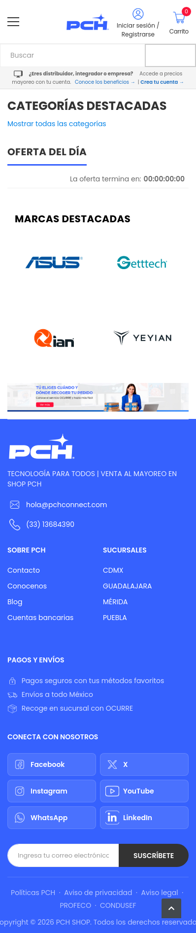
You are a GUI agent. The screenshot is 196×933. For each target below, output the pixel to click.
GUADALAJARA (127, 586)
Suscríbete (153, 856)
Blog (14, 602)
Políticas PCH (33, 893)
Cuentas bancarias (40, 617)
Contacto (23, 570)
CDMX (113, 570)
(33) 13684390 (50, 524)
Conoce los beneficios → (105, 82)
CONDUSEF (118, 905)
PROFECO (75, 905)
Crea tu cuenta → (162, 82)
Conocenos (27, 586)
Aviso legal (159, 893)
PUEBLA (115, 617)
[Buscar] (170, 55)
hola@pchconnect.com (66, 505)
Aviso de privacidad (98, 893)
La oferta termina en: (105, 179)
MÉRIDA (115, 602)
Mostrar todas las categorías (56, 124)
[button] (171, 908)
